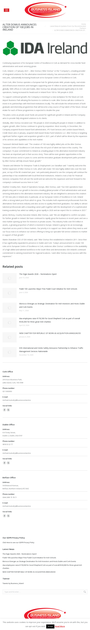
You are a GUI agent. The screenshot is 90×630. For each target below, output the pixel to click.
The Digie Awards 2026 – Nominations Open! (38, 274)
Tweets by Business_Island (13, 583)
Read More (60, 626)
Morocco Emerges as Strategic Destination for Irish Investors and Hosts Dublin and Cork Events (52, 305)
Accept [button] (50, 626)
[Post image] (10, 278)
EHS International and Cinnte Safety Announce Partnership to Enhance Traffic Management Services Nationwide (51, 350)
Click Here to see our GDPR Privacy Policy (18, 542)
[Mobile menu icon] (6, 10)
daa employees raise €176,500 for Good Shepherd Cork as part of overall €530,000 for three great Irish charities (49, 320)
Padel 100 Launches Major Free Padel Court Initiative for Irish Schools (48, 289)
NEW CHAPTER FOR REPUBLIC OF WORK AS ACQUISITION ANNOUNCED (50, 333)
